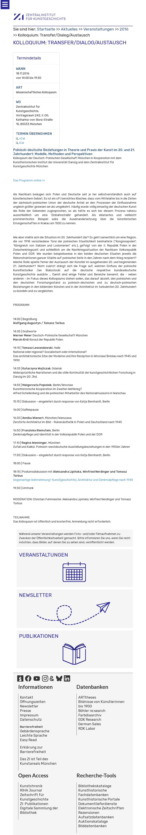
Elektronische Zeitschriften (101, 808)
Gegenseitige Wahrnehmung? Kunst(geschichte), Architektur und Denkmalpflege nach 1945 (73, 480)
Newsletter (29, 706)
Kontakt (26, 697)
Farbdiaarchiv (89, 715)
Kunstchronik (31, 786)
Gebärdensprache (34, 731)
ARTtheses (87, 697)
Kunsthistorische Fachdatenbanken (93, 792)
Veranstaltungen (98, 29)
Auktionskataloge (93, 821)
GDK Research (89, 719)
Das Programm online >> (29, 180)
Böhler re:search (91, 711)
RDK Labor (86, 728)
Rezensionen (88, 812)
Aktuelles (69, 29)
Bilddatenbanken (92, 826)
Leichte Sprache (33, 735)
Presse (25, 711)
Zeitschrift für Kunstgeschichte (34, 797)
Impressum (29, 715)
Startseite (46, 29)
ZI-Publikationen (34, 804)
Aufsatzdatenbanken (96, 817)
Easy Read (28, 740)
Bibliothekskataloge (94, 786)
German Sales (89, 724)
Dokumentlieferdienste (97, 804)
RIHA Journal (31, 790)
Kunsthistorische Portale (99, 799)
